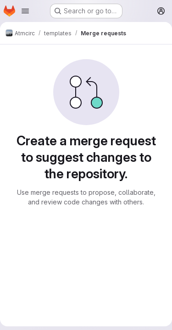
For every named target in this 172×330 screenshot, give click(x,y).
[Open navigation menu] (25, 11)
